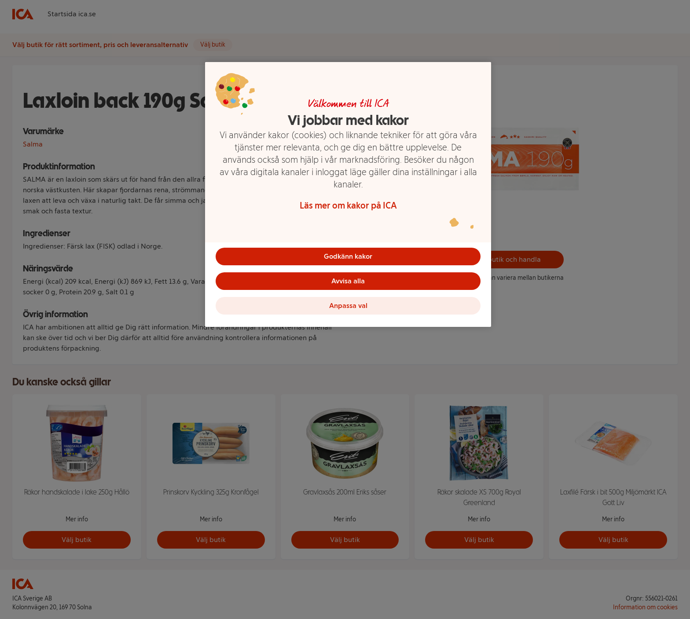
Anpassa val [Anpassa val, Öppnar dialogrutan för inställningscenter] (348, 305)
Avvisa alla (348, 281)
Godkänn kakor (348, 256)
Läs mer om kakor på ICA (348, 205)
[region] (348, 194)
